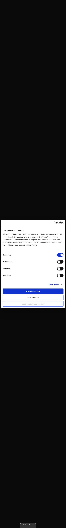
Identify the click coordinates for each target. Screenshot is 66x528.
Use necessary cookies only (33, 304)
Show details (54, 285)
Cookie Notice (28, 524)
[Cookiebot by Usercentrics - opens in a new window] (53, 222)
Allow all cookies (33, 291)
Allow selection (33, 297)
